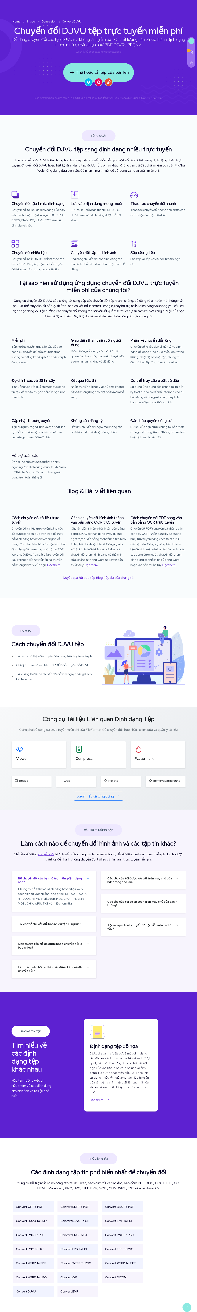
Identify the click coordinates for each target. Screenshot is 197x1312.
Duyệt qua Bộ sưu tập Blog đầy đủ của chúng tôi (98, 577)
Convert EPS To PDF (74, 1249)
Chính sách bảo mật (151, 98)
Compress (84, 758)
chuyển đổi (46, 854)
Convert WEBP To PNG (75, 1263)
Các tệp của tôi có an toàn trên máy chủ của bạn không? (141, 903)
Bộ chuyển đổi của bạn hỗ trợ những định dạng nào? (50, 880)
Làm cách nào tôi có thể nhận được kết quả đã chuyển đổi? (50, 969)
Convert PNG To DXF (30, 1249)
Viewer (22, 758)
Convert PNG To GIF (74, 1235)
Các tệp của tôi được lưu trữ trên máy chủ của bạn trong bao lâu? (139, 880)
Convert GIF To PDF (29, 1207)
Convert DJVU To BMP (31, 1221)
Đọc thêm (53, 565)
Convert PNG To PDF (30, 1235)
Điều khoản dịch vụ (124, 98)
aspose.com (96, 51)
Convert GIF (68, 1277)
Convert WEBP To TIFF (120, 1263)
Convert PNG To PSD (119, 1235)
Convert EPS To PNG (119, 1249)
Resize (21, 781)
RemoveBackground (164, 781)
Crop (64, 781)
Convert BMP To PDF (74, 1207)
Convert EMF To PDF (119, 1221)
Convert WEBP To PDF (31, 1263)
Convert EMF (69, 1291)
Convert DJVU (26, 1291)
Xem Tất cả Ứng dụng (98, 796)
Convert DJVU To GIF (75, 1221)
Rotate (111, 781)
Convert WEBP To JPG (31, 1277)
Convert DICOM (115, 1277)
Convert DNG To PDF (119, 1207)
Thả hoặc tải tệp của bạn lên (98, 72)
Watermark (144, 758)
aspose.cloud (113, 51)
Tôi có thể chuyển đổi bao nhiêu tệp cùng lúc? (49, 924)
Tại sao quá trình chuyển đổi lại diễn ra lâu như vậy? (138, 927)
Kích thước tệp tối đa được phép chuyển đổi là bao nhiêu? (50, 945)
